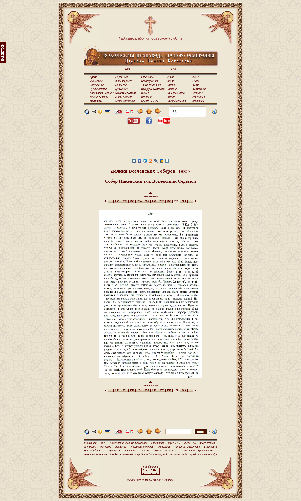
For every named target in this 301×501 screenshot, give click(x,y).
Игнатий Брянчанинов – (200, 450)
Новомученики (149, 100)
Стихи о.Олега (176, 93)
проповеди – (91, 446)
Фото (195, 85)
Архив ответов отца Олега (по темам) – (139, 454)
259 (176, 201)
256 (154, 201)
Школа (170, 81)
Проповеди (121, 85)
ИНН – (105, 443)
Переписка (121, 77)
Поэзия (171, 85)
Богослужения (149, 81)
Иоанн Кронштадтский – (99, 454)
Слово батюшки (125, 100)
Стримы (197, 93)
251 (117, 201)
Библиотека (97, 85)
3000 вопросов (124, 81)
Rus (127, 69)
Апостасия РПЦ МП (102, 93)
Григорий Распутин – (124, 450)
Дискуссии (121, 89)
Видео (196, 81)
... (110, 201)
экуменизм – (175, 443)
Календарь (147, 77)
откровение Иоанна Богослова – (130, 443)
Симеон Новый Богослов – (161, 450)
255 (146, 201)
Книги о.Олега (123, 97)
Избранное (198, 97)
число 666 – (191, 443)
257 (161, 201)
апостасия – (158, 443)
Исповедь (146, 97)
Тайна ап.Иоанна (151, 85)
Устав (170, 77)
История (172, 89)
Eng (173, 69)
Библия (171, 97)
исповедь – (107, 446)
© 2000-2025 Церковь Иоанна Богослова (150, 479)
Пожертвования (176, 100)
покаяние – (122, 446)
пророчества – (208, 443)
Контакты (198, 100)
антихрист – (92, 443)
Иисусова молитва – (143, 446)
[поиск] (187, 111)
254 (139, 201)
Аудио (195, 77)
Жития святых (99, 97)
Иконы (145, 93)
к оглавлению (151, 195)
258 (169, 201)
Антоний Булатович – (189, 446)
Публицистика (98, 89)
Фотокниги (199, 89)
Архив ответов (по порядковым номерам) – (191, 454)
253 (132, 201)
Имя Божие (96, 81)
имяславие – (165, 446)
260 (183, 201)
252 (124, 201)
